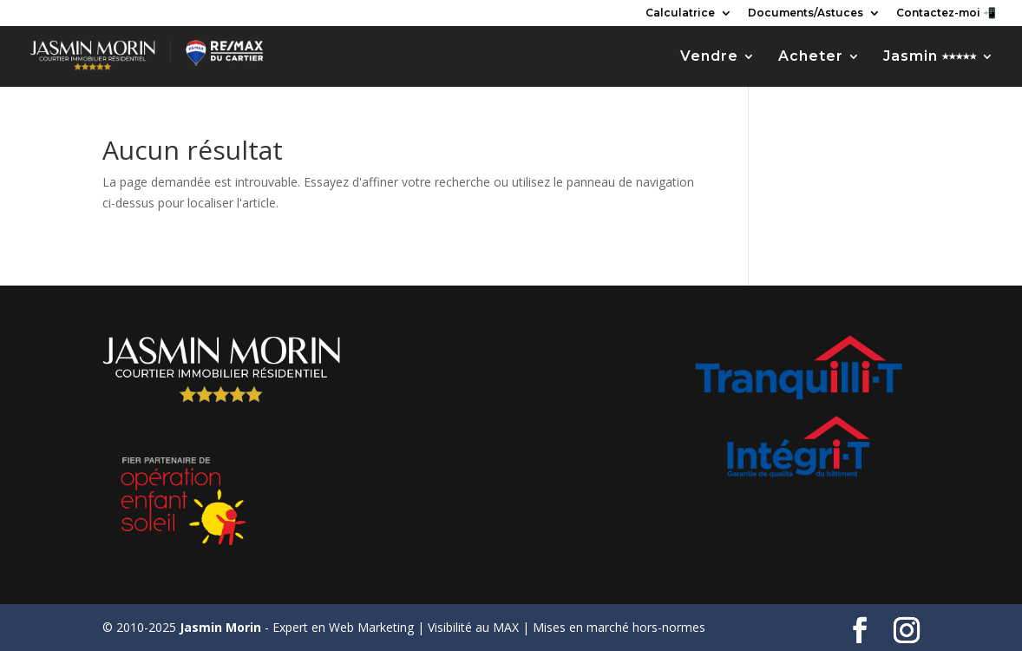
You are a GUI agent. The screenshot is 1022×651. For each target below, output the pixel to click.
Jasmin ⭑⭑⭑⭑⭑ (930, 57)
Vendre (709, 57)
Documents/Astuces (805, 13)
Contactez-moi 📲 (946, 13)
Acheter (810, 57)
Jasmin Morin (220, 627)
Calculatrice (680, 13)
